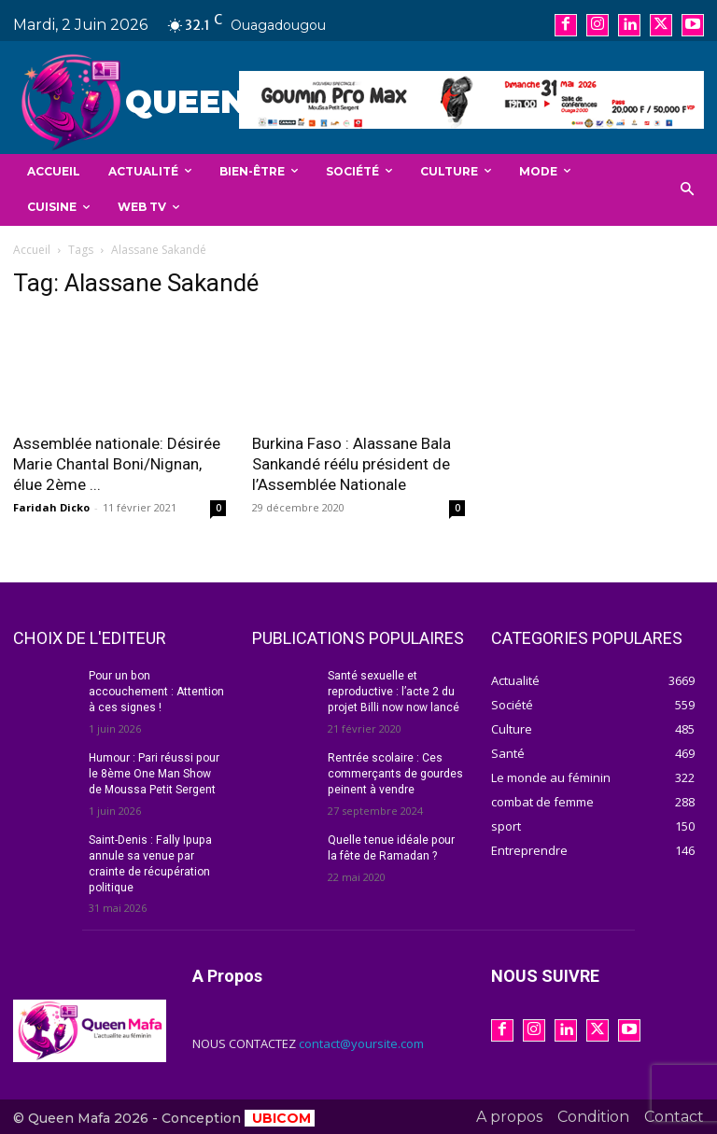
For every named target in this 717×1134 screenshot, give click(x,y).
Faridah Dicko (51, 507)
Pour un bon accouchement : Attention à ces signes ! (156, 691)
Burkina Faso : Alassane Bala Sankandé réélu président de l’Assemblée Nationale (351, 464)
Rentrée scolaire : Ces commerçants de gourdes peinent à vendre (395, 773)
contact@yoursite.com (361, 1042)
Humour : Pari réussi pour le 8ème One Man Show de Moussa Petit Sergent (153, 773)
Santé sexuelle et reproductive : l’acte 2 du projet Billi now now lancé (393, 691)
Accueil (31, 250)
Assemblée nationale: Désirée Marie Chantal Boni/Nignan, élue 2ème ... (116, 464)
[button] (687, 190)
